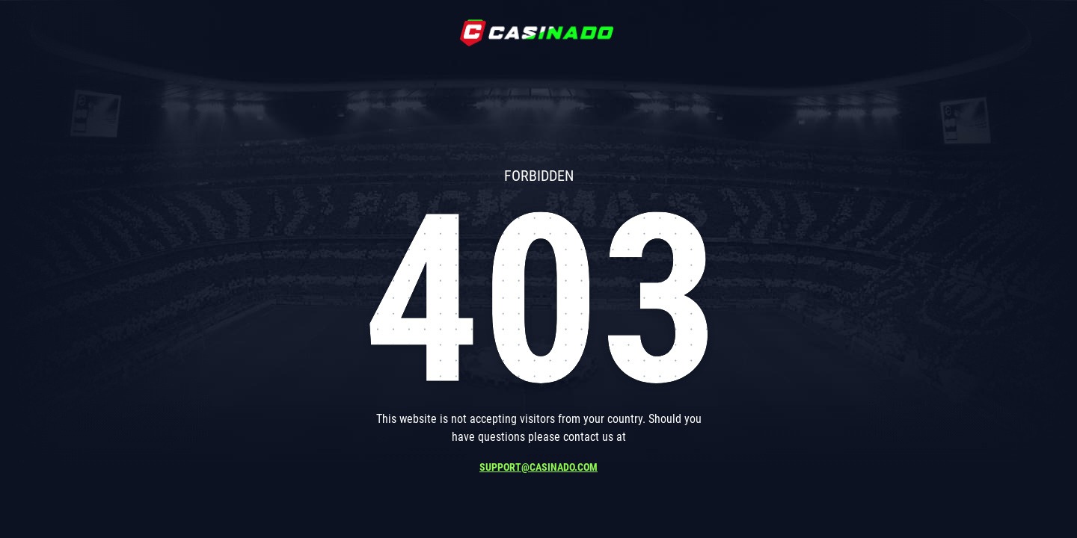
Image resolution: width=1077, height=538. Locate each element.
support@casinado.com (538, 467)
